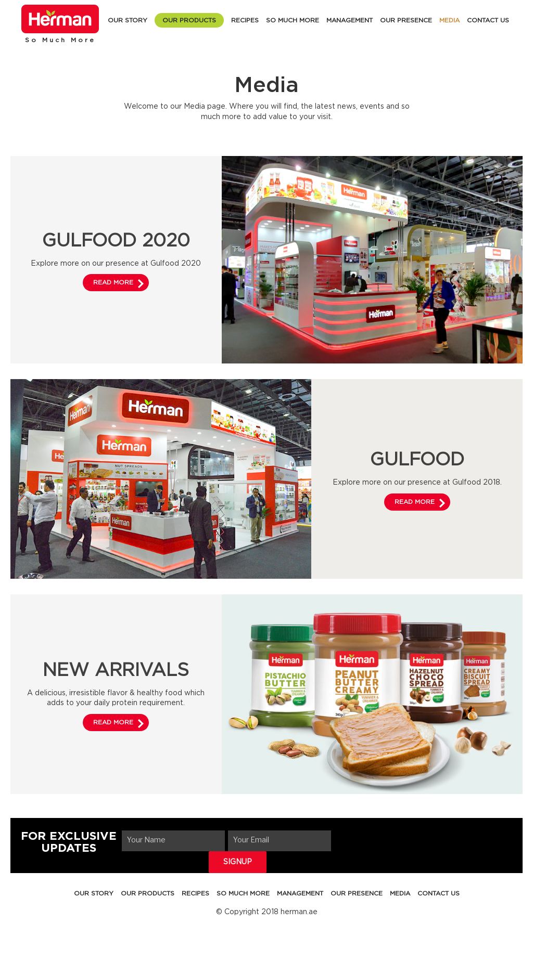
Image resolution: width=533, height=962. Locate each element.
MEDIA (449, 20)
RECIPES (245, 20)
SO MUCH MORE (292, 20)
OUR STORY (127, 20)
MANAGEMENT (349, 20)
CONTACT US (488, 20)
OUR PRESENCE (406, 20)
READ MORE (113, 282)
